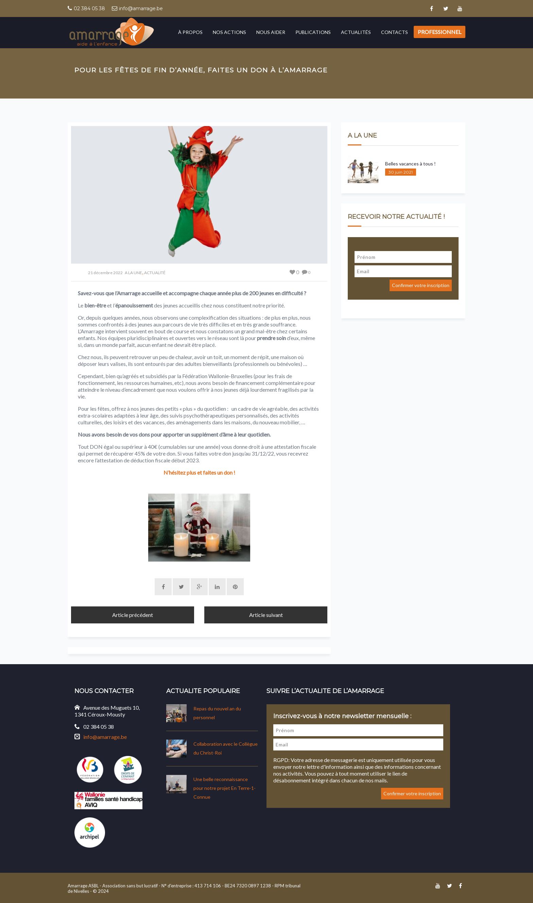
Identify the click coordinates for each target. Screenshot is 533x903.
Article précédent (132, 613)
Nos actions (229, 32)
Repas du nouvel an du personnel (217, 712)
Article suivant (266, 613)
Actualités (356, 32)
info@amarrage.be (141, 8)
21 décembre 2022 (105, 272)
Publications (313, 32)
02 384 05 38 (89, 8)
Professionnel (439, 32)
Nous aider (270, 32)
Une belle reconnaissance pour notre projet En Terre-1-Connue (224, 787)
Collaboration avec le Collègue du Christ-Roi (225, 747)
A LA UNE (133, 272)
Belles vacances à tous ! (410, 163)
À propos (190, 32)
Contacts (394, 32)
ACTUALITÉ (155, 272)
